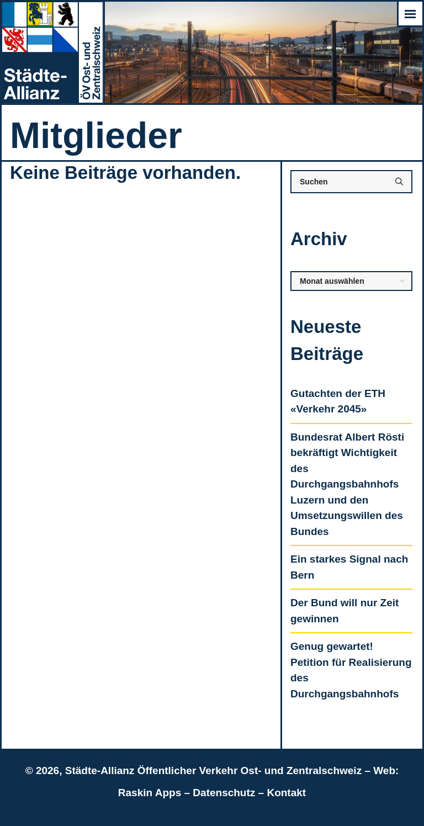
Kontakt (286, 792)
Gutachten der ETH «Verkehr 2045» (337, 401)
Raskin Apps (149, 792)
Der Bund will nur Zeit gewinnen (344, 610)
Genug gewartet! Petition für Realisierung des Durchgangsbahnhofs (351, 670)
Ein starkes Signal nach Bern (349, 567)
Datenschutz (224, 792)
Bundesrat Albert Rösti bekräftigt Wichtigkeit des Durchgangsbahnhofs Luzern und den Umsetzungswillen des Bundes (347, 484)
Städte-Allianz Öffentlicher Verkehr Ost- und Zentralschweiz (213, 770)
